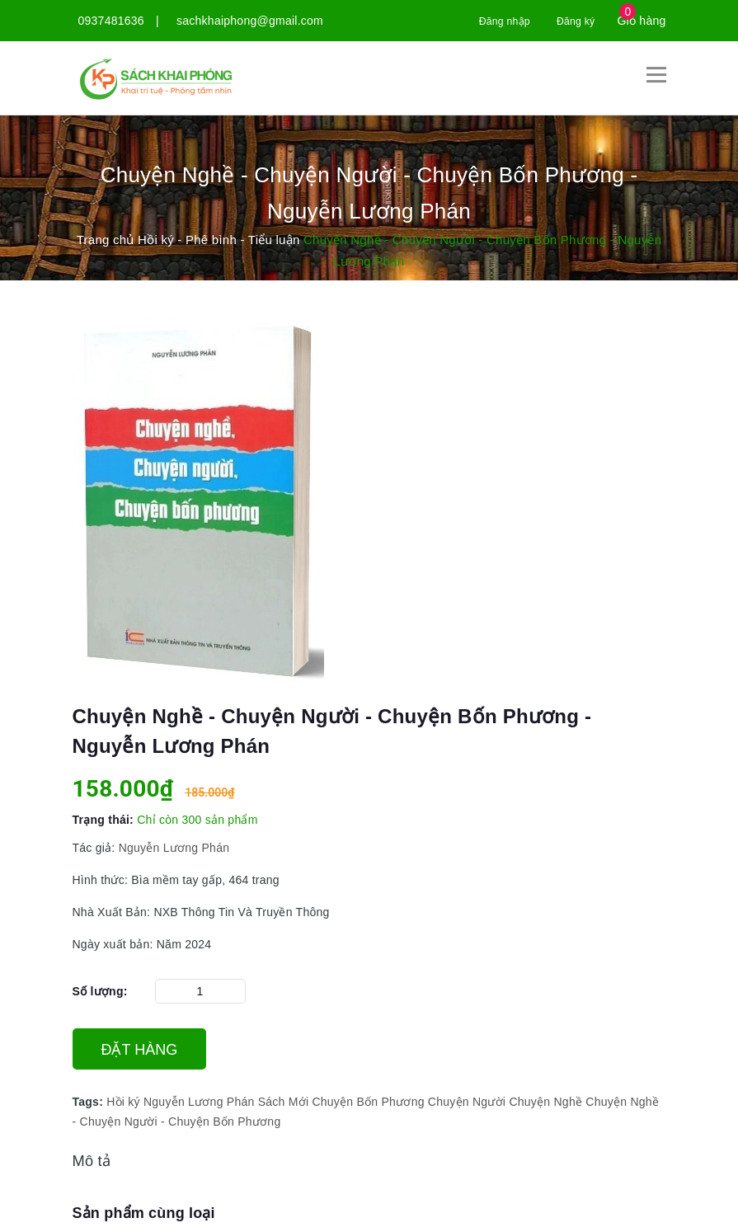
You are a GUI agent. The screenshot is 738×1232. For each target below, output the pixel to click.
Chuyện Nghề (545, 1100)
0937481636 (111, 20)
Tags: (90, 1100)
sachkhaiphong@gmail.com (249, 20)
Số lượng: (100, 990)
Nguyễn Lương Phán (172, 846)
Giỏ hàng (641, 20)
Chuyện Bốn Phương (368, 1100)
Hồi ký (123, 1100)
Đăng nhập (495, 20)
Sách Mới (283, 1100)
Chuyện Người (466, 1100)
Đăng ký (573, 20)
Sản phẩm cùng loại (144, 1212)
